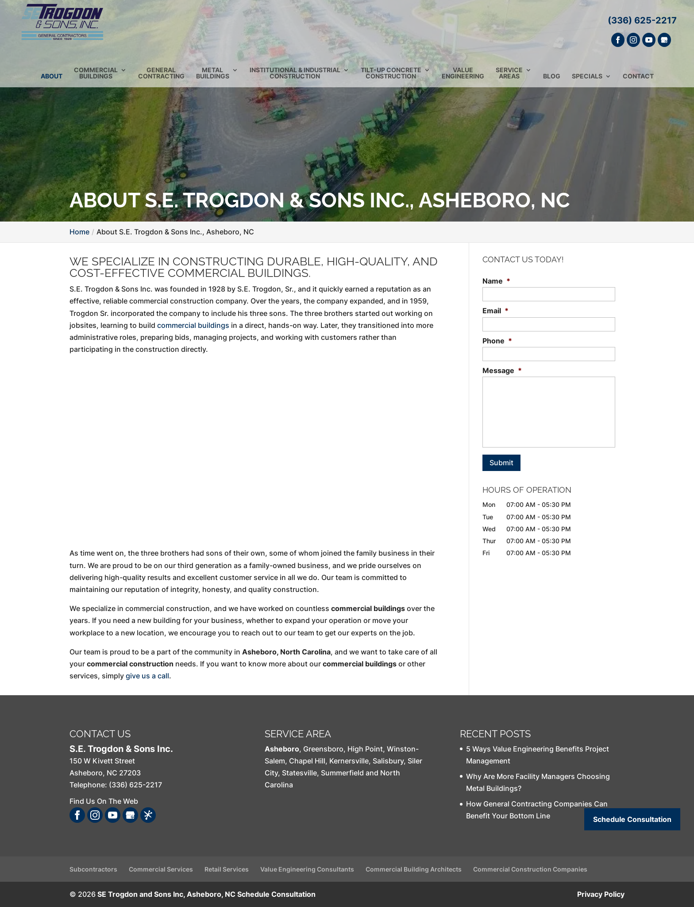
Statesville (299, 772)
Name (496, 280)
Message (502, 370)
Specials (587, 80)
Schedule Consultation (276, 894)
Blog (551, 80)
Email (495, 310)
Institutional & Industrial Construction (295, 77)
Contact (638, 80)
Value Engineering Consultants (307, 869)
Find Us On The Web (103, 801)
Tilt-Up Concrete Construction (391, 77)
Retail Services (226, 869)
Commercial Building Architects (414, 869)
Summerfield (342, 772)
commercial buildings (193, 325)
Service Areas (509, 77)
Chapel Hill (307, 760)
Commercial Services (161, 869)
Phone (497, 340)
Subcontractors (93, 869)
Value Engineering (463, 77)
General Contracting (161, 77)
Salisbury (388, 760)
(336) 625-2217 (642, 20)
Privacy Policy (601, 894)
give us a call (147, 675)
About (51, 80)
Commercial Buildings (96, 77)
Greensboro (323, 748)
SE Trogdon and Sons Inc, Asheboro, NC (166, 894)
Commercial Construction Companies (530, 869)
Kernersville (349, 760)
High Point (365, 748)
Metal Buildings (212, 77)
